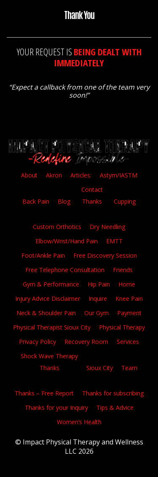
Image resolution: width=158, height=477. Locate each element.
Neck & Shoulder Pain (46, 313)
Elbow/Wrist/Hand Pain (66, 241)
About (29, 175)
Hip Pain (99, 284)
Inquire (97, 298)
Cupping (125, 201)
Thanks (92, 201)
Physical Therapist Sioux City (52, 327)
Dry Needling (107, 227)
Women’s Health (79, 422)
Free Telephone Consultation (64, 270)
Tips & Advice (115, 407)
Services (128, 342)
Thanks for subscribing (113, 393)
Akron (54, 175)
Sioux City (99, 368)
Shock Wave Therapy (49, 356)
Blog (64, 201)
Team (129, 368)
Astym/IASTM (118, 175)
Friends (123, 270)
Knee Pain (129, 298)
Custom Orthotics (57, 227)
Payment (129, 313)
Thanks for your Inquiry (56, 407)
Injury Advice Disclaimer (47, 298)
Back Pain (35, 201)
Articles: (80, 175)
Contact (92, 189)
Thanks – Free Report (44, 393)
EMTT (114, 241)
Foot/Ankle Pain (43, 255)
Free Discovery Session (105, 255)
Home (126, 284)
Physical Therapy (122, 327)
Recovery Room (86, 342)
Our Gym (96, 313)
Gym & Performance (51, 284)
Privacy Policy (37, 342)
